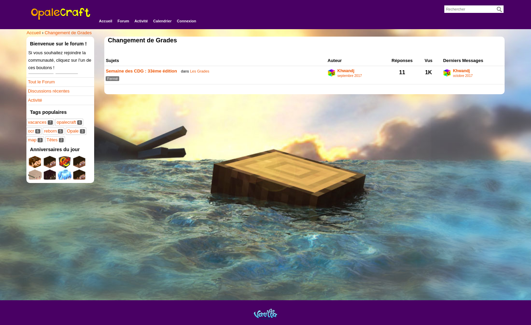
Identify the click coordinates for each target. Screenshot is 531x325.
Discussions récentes (48, 91)
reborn (53, 131)
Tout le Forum (41, 81)
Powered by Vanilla (265, 314)
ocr (34, 131)
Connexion (186, 21)
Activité (141, 21)
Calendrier (162, 21)
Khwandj (345, 71)
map (35, 139)
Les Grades (199, 71)
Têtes (55, 139)
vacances (40, 122)
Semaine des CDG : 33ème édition (141, 71)
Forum (123, 21)
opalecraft (69, 122)
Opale (76, 131)
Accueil (105, 21)
